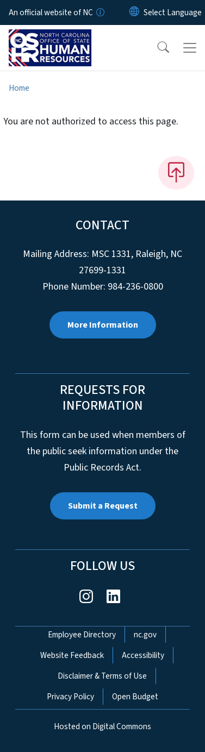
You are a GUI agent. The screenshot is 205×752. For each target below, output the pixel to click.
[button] (156, 48)
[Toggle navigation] (190, 48)
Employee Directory (82, 635)
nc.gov (145, 635)
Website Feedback (72, 655)
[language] (173, 12)
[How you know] (99, 12)
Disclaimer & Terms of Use (102, 676)
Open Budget (135, 697)
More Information (102, 325)
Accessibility (143, 655)
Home (19, 88)
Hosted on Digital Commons (102, 726)
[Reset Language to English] (134, 12)
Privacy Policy (70, 697)
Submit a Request (103, 506)
